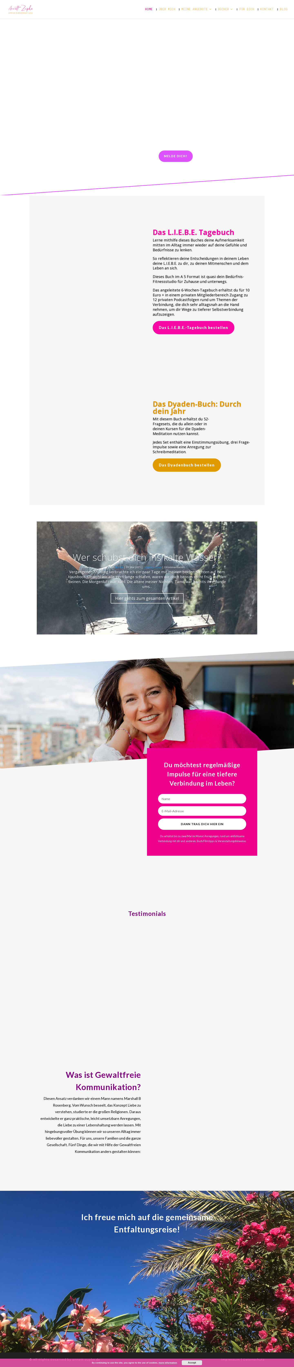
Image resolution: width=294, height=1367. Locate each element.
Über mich (167, 9)
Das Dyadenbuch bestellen (187, 465)
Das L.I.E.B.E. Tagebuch (193, 232)
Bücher (223, 9)
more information (168, 1362)
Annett (119, 567)
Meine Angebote (195, 9)
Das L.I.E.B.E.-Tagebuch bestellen (193, 327)
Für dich (246, 9)
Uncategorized (152, 567)
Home (149, 9)
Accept (192, 1362)
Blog (284, 9)
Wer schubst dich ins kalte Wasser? (147, 557)
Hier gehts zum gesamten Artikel (147, 598)
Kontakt (267, 9)
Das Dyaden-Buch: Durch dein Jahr (197, 407)
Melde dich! (175, 156)
